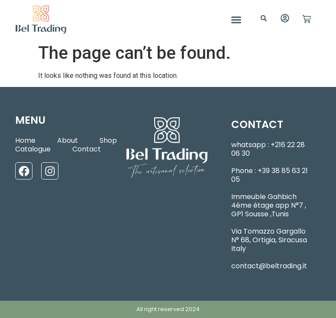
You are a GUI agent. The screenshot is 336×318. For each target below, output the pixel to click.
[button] (236, 19)
